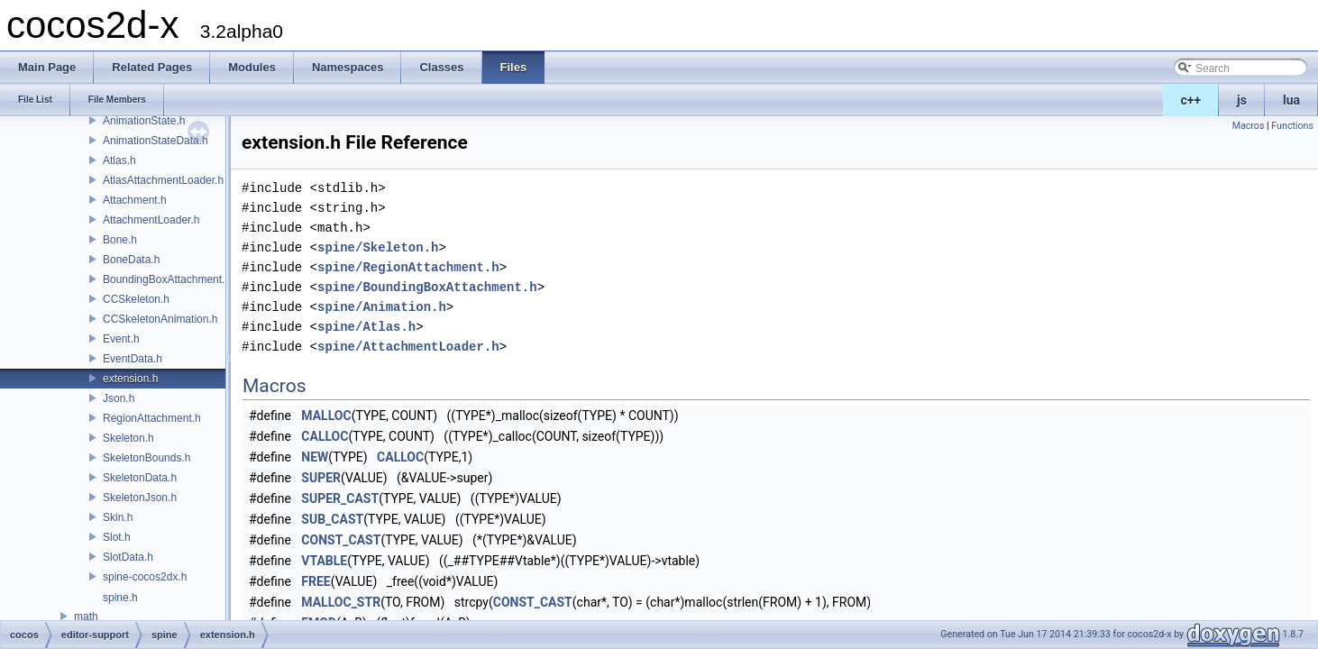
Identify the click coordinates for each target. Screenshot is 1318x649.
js (1242, 100)
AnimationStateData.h (155, 140)
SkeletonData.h (140, 477)
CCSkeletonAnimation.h (160, 319)
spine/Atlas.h (366, 326)
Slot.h (117, 537)
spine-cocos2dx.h (145, 577)
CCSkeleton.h (136, 299)
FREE (315, 581)
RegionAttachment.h (152, 418)
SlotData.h (128, 557)
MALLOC (326, 415)
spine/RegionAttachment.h (408, 267)
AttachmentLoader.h (151, 220)
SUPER (321, 478)
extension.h (130, 378)
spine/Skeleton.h (377, 247)
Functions (1292, 126)
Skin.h (118, 517)
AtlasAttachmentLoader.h (163, 180)
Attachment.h (135, 200)
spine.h (120, 597)
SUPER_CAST (340, 498)
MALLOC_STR (340, 602)
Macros (1248, 126)
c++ (1191, 100)
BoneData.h (131, 259)
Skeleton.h (128, 438)
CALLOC (324, 436)
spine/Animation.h (381, 306)
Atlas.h (119, 160)
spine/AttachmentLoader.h (408, 346)
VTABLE (324, 560)
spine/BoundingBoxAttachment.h (427, 287)
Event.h (121, 339)
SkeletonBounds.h (146, 458)
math (86, 616)
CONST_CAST (340, 540)
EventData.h (132, 358)
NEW (314, 457)
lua (1291, 100)
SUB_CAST (332, 519)
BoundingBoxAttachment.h (167, 279)
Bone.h (120, 239)
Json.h (118, 398)
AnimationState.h (144, 120)
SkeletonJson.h (140, 497)
